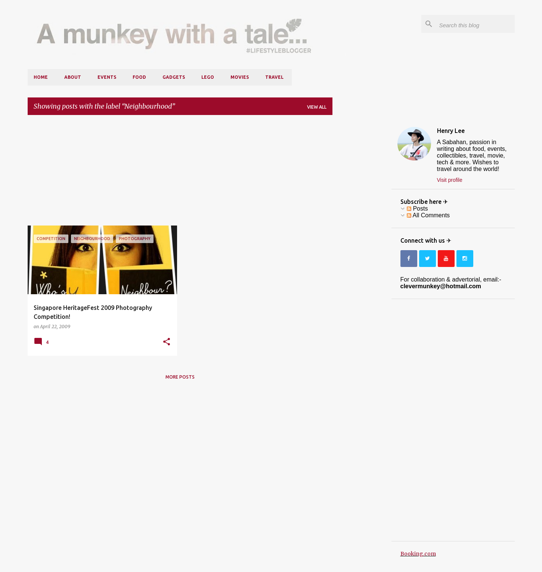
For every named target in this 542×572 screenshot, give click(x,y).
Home (41, 77)
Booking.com (418, 553)
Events (106, 77)
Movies (239, 77)
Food (139, 77)
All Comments (428, 215)
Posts (417, 208)
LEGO (207, 77)
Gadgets (173, 77)
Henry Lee (451, 130)
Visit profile (449, 180)
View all (316, 107)
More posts (180, 376)
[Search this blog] (475, 24)
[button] (166, 342)
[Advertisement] (180, 173)
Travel (274, 77)
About (72, 77)
